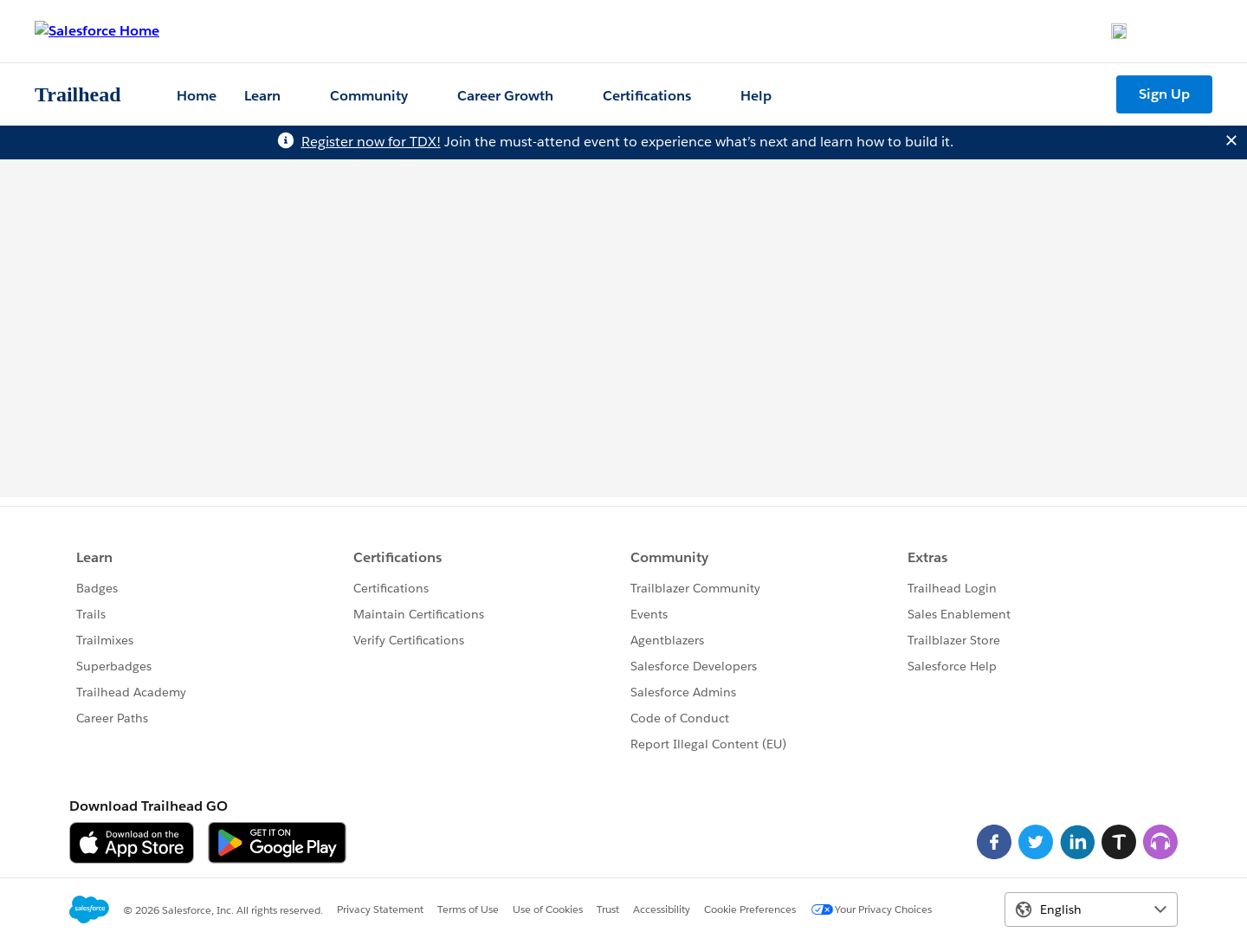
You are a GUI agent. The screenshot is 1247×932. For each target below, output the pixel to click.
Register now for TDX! (371, 142)
